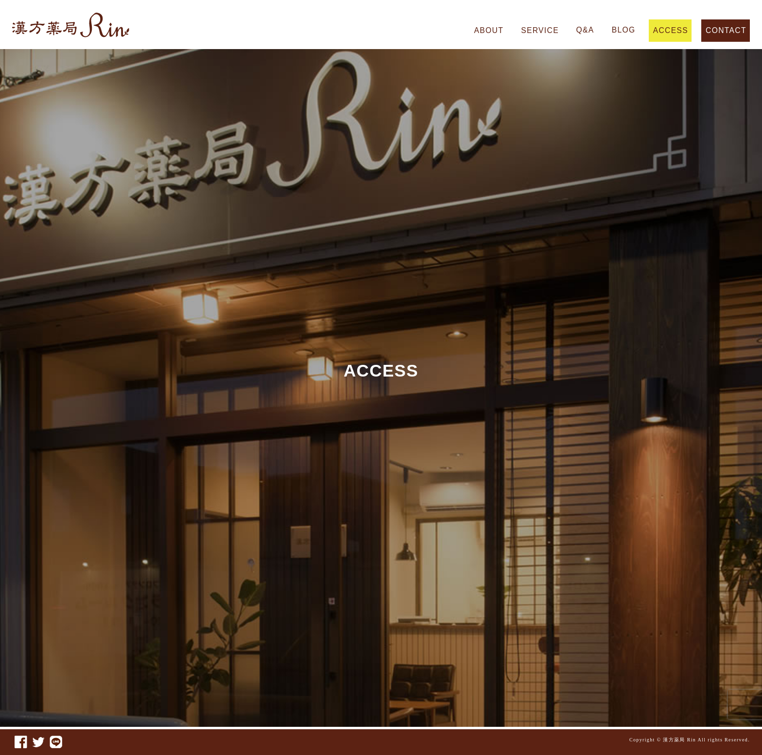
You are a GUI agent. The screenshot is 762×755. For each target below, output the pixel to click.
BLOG (623, 30)
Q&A (585, 30)
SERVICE (539, 30)
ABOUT (488, 30)
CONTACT (726, 30)
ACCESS (670, 30)
